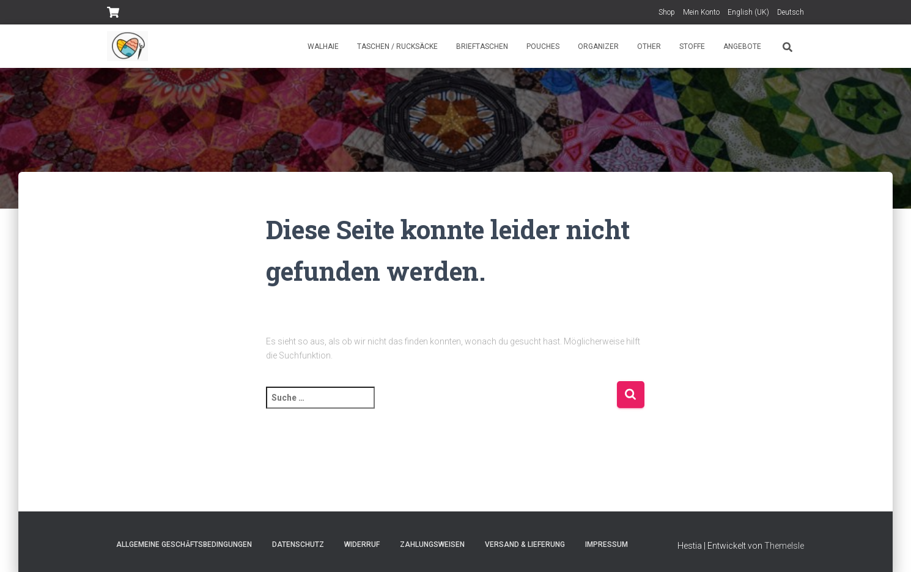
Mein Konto (701, 12)
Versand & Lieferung (525, 544)
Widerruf (362, 544)
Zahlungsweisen (432, 544)
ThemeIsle (784, 546)
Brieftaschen (482, 46)
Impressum (606, 544)
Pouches (542, 46)
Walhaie (323, 46)
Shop (666, 12)
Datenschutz (298, 544)
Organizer (598, 46)
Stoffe (692, 46)
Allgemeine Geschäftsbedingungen (184, 544)
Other (649, 46)
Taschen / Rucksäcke (397, 46)
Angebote (742, 46)
